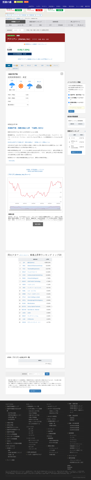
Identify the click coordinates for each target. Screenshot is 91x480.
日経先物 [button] (52, 6)
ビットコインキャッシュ (76, 443)
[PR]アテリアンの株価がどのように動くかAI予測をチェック (35, 59)
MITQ (23, 300)
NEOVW (24, 309)
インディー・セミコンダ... (35, 287)
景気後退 (60, 25)
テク (9, 68)
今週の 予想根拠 (33, 417)
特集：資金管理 (73, 415)
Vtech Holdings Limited (34, 297)
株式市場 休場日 (12, 456)
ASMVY (24, 281)
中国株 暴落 (52, 454)
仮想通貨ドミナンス (75, 448)
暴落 (40, 25)
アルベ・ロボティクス (33, 294)
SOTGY (24, 306)
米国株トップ (15, 21)
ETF (50, 25)
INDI (24, 287)
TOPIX (9, 441)
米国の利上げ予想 (53, 413)
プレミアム (20, 1)
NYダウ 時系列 (52, 416)
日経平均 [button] (31, 6)
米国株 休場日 (52, 425)
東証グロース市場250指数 (14, 443)
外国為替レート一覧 (33, 406)
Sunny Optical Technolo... (34, 306)
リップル (72, 437)
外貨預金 (72, 417)
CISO (24, 275)
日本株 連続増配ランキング (15, 452)
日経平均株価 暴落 (53, 440)
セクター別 (20, 25)
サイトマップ (72, 455)
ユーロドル (31, 435)
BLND (24, 303)
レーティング (15, 15)
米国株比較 (31, 15)
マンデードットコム (33, 316)
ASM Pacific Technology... (34, 281)
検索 (47, 374)
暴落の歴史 (51, 446)
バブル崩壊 (52, 450)
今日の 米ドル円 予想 (34, 411)
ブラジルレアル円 (33, 442)
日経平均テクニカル (12, 427)
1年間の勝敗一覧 (12, 417)
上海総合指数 (52, 433)
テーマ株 (39, 15)
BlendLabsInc (31, 303)
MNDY (24, 316)
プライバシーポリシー (75, 460)
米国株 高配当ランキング (76, 408)
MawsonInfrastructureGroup (35, 265)
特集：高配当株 (73, 403)
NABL (24, 290)
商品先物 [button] (71, 6)
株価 (9, 65)
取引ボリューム (74, 452)
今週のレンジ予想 (53, 411)
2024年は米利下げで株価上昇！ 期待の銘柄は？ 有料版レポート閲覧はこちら (29, 142)
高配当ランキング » (76, 152)
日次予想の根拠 (12, 413)
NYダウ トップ (52, 406)
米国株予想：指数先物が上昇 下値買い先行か (25, 128)
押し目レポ (80, 25)
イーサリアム (73, 439)
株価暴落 (50, 438)
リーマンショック (53, 448)
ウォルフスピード (32, 272)
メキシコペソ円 (32, 449)
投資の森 (7, 2)
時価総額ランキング (75, 446)
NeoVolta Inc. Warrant (33, 309)
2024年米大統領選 (74, 425)
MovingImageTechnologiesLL (35, 300)
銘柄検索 (55, 21)
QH (24, 262)
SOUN (24, 322)
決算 (30, 25)
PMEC (24, 278)
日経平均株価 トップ (13, 406)
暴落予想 (87, 6)
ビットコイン (73, 435)
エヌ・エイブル (32, 290)
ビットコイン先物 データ (76, 450)
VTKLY (24, 297)
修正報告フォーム (35, 391)
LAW (24, 319)
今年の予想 (10, 425)
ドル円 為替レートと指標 (34, 408)
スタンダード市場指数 (13, 436)
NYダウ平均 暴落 (53, 442)
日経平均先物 (10, 432)
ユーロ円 (31, 431)
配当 (10, 25)
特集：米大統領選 (74, 423)
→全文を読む (11, 160)
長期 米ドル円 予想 (33, 419)
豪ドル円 (31, 428)
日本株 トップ (11, 448)
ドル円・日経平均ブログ (34, 454)
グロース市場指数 (12, 438)
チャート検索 (79, 6)
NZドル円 (31, 446)
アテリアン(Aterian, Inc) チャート (19, 174)
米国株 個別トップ (53, 421)
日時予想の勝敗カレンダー (14, 415)
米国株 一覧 (52, 423)
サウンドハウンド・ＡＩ (34, 322)
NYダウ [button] (44, 6)
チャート (56, 65)
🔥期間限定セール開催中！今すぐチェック (35, 44)
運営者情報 (72, 458)
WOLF (24, 272)
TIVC (24, 268)
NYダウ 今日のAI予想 (54, 408)
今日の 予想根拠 (33, 413)
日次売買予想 (11, 419)
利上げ (49, 65)
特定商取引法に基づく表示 (76, 462)
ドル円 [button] (38, 6)
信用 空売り (16, 68)
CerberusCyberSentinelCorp (35, 275)
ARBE (24, 294)
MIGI (24, 265)
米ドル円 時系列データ (34, 423)
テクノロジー (11, 35)
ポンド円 (31, 433)
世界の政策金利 (31, 452)
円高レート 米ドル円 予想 (35, 421)
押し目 (26, 1)
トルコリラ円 (32, 444)
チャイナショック (53, 452)
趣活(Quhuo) (31, 262)
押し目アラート (75, 21)
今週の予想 (10, 422)
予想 (15, 65)
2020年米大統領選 (74, 427)
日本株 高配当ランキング (76, 406)
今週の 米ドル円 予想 (34, 415)
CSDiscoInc (31, 319)
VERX (24, 284)
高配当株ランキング (35, 21)
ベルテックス (31, 284)
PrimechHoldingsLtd (33, 278)
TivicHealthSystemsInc (34, 268)
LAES (24, 312)
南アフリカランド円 (34, 440)
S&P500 (50, 431)
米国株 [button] (65, 6)
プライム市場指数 (12, 434)
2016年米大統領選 (74, 429)
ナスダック (51, 429)
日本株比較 (24, 15)
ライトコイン (73, 441)
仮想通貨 (71, 433)
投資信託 (72, 420)
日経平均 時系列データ (13, 429)
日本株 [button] (58, 6)
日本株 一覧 (11, 454)
